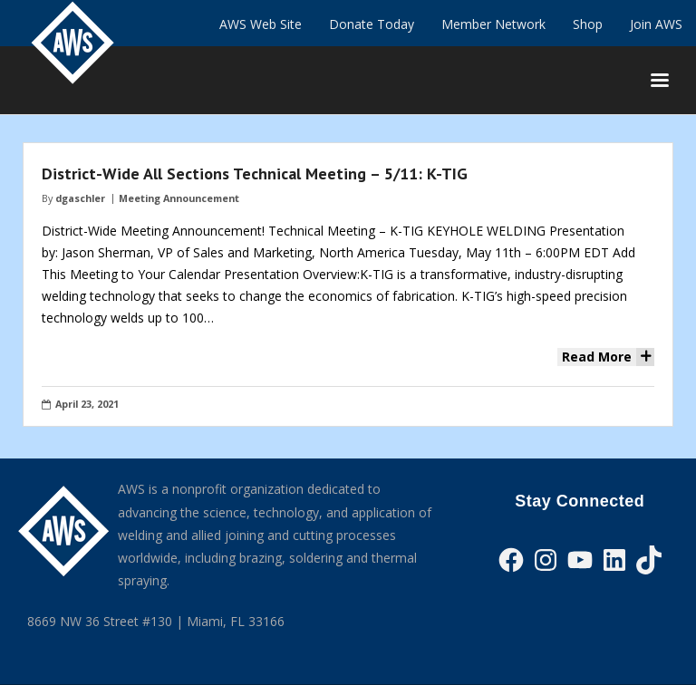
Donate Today (371, 24)
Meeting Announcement (179, 198)
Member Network (493, 24)
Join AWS (656, 24)
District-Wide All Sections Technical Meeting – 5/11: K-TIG (255, 173)
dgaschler (80, 198)
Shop (588, 24)
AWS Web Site (260, 24)
